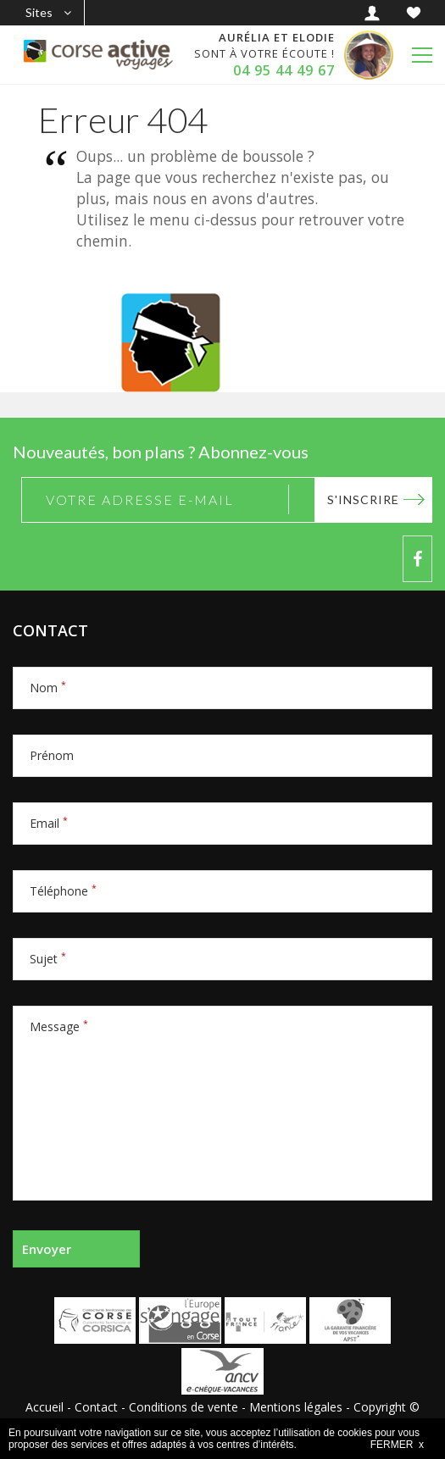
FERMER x (397, 1445)
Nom (48, 688)
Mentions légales (295, 1407)
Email (49, 823)
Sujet (48, 959)
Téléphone (63, 891)
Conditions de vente (183, 1407)
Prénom (52, 755)
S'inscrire (363, 499)
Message (59, 1026)
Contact (96, 1407)
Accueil (44, 1407)
